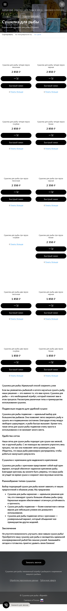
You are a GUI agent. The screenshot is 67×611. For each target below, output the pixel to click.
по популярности (22, 34)
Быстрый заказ (16, 85)
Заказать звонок (33, 562)
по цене (37, 34)
